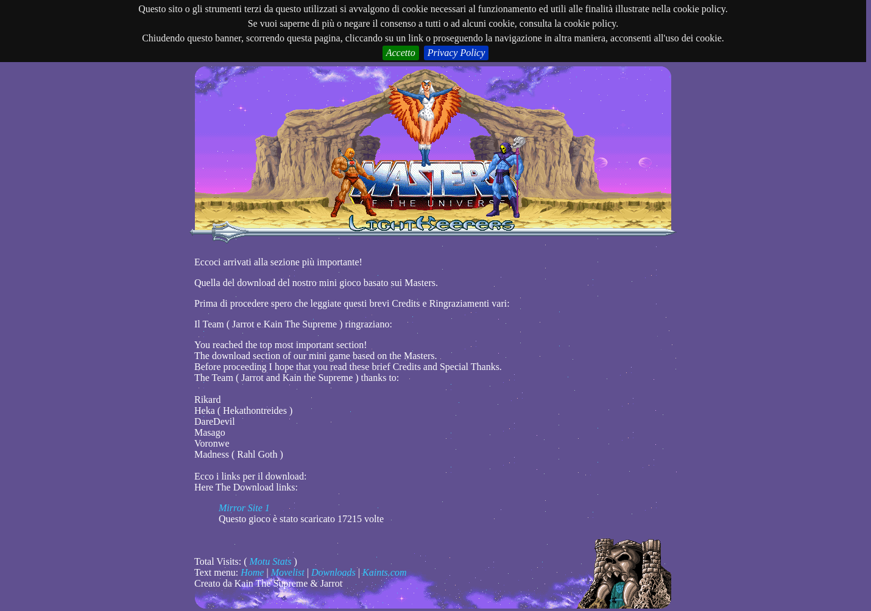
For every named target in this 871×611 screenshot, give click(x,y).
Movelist (288, 572)
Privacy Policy (456, 52)
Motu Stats (271, 561)
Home (252, 572)
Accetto (400, 52)
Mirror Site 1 (244, 508)
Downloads (333, 572)
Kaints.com (384, 572)
